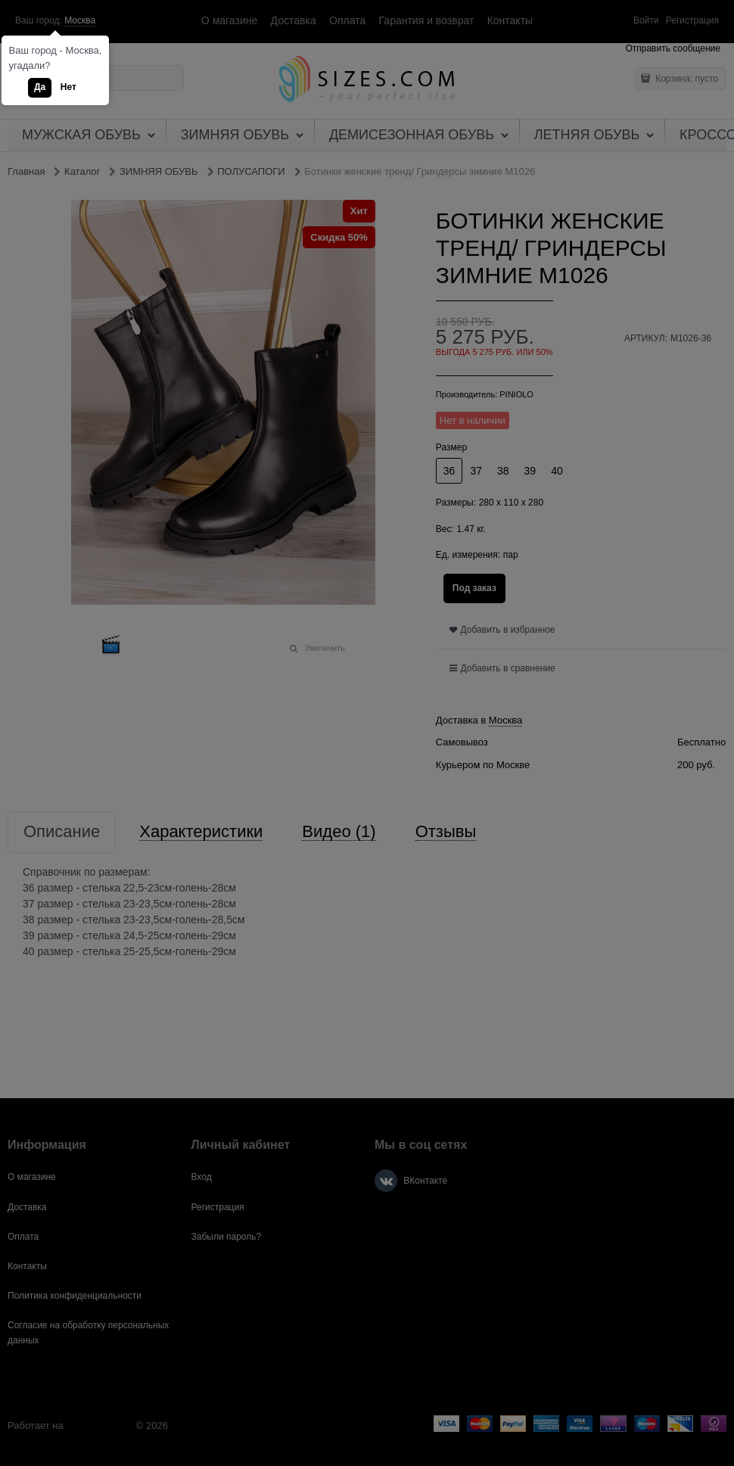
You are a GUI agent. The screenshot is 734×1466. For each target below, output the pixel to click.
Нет (68, 87)
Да (39, 87)
